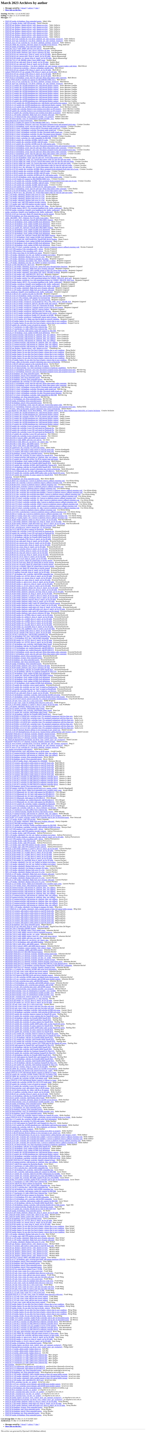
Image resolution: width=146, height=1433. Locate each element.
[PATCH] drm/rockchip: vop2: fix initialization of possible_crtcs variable (30, 991)
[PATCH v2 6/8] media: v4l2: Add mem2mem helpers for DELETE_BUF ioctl (32, 276)
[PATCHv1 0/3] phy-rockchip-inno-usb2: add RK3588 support (27, 981)
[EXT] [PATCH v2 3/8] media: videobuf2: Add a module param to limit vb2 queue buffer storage (39, 909)
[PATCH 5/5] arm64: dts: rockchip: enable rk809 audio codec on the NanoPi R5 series (35, 473)
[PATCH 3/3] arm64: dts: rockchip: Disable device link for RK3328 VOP (30, 1209)
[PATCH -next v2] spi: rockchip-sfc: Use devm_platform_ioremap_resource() (32, 43)
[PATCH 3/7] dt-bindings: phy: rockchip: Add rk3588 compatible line (29, 574)
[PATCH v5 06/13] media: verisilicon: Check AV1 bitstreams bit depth (29, 305)
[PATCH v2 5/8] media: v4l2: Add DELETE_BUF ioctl (24, 274)
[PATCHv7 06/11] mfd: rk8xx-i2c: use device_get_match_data (27, 940)
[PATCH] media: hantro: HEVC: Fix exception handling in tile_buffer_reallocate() (34, 208)
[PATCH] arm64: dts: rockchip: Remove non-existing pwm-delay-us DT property (33, 109)
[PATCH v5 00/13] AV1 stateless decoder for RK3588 (24, 294)
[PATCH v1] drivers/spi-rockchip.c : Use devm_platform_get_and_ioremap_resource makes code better (41, 66)
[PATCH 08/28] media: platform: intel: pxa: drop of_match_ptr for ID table (31, 590)
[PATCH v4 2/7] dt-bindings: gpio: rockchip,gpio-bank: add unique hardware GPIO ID (35, 1259)
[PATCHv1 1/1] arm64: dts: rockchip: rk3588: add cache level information (31, 969)
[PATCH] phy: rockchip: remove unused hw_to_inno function (26, 998)
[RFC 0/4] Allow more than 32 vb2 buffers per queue (23, 253)
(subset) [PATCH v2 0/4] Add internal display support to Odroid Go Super (31, 1072)
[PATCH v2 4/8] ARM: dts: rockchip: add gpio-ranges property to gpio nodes (32, 1333)
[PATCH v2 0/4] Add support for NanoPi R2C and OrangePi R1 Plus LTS (30, 1057)
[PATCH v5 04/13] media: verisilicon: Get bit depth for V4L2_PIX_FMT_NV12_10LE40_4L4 (38, 301)
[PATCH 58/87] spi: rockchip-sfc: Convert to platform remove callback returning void (35, 481)
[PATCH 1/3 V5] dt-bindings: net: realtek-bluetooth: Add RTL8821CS (29, 648)
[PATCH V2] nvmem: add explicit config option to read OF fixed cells (29, 449)
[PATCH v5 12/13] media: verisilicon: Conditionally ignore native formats (31, 317)
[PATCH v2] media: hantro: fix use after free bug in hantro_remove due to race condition (36, 1310)
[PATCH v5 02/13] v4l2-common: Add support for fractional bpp (28, 298)
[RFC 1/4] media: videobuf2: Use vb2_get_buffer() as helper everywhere (30, 255)
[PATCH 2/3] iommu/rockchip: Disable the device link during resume (29, 812)
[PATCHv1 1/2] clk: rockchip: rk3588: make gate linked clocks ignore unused (32, 977)
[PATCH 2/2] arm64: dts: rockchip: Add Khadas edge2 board (26, 712)
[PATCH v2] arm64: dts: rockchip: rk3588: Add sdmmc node (26, 1078)
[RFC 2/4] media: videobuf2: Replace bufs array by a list (25, 194)
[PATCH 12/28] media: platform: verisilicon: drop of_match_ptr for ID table (31, 597)
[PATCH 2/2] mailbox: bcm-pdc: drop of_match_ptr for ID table (27, 572)
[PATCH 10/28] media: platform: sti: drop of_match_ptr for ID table (29, 594)
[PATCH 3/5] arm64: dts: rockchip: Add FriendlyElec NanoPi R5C (28, 1020)
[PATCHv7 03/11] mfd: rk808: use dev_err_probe (22, 934)
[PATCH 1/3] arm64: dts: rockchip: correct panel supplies (25, 685)
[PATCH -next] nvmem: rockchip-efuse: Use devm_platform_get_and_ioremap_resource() (36, 743)
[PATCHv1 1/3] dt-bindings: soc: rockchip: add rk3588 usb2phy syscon (30, 983)
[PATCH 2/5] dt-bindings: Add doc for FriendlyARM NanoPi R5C (28, 646)
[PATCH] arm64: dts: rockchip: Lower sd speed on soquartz (26, 325)
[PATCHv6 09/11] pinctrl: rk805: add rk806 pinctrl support (25, 438)
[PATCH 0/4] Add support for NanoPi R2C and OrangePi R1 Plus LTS (29, 1045)
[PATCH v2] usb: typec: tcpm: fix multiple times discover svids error (29, 703)
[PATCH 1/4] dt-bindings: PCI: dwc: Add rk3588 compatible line (28, 636)
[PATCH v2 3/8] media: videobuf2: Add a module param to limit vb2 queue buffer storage (36, 270)
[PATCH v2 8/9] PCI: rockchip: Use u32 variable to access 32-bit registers (31, 1325)
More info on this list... (13, 10)
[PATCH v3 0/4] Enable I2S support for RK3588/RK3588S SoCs (28, 179)
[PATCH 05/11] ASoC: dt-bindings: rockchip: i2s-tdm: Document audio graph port (34, 132)
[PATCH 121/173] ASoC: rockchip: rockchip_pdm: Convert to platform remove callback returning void (41, 502)
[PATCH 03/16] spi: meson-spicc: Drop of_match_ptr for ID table (28, 54)
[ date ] (36, 8)
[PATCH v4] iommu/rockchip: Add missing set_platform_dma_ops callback (31, 905)
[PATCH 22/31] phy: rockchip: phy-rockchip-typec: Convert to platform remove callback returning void (41, 496)
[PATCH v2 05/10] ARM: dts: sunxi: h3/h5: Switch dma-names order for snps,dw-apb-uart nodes (39, 165)
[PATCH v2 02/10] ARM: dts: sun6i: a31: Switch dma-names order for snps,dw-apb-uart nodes (38, 159)
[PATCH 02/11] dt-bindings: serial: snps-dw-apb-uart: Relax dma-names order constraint (36, 78)
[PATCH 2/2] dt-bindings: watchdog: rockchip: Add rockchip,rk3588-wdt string (33, 695)
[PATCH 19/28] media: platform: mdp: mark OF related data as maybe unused (32, 611)
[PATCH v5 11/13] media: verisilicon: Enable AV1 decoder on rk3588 (29, 315)
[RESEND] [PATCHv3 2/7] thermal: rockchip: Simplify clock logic (28, 956)
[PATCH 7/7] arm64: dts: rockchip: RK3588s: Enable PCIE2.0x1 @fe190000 (32, 1178)
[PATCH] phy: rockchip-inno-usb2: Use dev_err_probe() (25, 1392)
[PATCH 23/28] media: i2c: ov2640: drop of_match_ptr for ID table (28, 619)
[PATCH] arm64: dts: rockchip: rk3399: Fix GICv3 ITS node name (28, 1082)
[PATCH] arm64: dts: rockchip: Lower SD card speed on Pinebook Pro (30, 428)
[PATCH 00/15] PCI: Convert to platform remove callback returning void (30, 510)
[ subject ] (30, 8)
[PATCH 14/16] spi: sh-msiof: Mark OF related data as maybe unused (29, 564)
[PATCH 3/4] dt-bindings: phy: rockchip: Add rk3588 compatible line (29, 1189)
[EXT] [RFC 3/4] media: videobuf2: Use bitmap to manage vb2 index (29, 907)
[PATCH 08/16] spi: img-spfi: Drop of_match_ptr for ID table (26, 553)
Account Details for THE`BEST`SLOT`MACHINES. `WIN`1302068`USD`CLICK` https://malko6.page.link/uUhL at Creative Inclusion (52, 411)
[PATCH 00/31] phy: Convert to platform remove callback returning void (30, 488)
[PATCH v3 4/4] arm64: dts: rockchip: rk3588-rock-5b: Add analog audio (30, 187)
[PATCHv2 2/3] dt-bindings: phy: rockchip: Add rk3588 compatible (28, 1199)
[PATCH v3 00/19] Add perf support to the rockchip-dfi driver (26, 364)
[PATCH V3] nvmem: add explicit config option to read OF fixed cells (29, 451)
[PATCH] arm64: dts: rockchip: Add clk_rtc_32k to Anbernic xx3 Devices (31, 691)
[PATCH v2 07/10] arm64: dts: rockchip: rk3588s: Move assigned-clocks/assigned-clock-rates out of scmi (42, 169)
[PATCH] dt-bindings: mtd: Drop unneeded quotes (22, 377)
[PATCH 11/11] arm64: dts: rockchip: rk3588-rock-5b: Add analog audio (30, 144)
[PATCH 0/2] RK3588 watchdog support (19, 823)
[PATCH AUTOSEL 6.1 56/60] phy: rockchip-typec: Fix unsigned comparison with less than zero (39, 718)
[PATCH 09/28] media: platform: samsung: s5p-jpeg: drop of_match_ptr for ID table (34, 592)
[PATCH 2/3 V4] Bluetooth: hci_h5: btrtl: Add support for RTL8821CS (30, 471)
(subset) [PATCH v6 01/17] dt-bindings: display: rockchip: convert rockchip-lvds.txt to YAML (38, 1117)
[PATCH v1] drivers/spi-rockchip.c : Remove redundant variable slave (29, 68)
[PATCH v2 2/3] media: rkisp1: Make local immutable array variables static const (33, 790)
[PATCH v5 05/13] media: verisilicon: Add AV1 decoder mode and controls (31, 303)
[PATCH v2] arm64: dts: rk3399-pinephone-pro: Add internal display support (32, 85)
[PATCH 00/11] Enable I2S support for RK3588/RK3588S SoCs (27, 122)
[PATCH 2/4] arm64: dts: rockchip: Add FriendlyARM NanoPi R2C (29, 1049)
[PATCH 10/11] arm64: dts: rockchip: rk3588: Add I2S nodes (26, 142)
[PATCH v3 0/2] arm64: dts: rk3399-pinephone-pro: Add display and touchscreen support (36, 103)
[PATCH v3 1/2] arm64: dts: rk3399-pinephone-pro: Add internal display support (33, 105)
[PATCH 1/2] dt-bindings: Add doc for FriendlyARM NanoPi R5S (28, 463)
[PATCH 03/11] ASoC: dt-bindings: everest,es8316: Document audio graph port (33, 128)
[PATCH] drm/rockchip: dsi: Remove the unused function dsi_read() (29, 1070)
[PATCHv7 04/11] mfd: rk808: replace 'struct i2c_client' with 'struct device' (31, 936)
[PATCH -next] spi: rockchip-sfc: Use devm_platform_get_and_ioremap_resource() (34, 39)
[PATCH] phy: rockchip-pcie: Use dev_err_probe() (23, 1394)
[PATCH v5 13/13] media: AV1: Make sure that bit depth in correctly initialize (32, 319)
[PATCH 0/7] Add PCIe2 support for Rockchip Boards (24, 1164)
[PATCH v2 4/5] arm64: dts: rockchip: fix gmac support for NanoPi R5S (30, 1041)
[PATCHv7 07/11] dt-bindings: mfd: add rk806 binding (24, 942)
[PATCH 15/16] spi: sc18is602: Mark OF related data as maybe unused (30, 566)
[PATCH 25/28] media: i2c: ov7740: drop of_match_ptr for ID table (28, 623)
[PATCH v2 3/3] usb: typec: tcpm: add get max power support (26, 971)
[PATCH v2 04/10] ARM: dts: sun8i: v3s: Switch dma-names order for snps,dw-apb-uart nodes (38, 163)
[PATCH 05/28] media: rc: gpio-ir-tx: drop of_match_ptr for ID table (29, 584)
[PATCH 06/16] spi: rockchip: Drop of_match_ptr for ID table (26, 549)
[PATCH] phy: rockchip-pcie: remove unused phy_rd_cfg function (28, 527)
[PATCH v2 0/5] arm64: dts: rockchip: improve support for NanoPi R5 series (32, 1033)
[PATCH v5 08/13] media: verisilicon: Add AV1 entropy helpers (27, 309)
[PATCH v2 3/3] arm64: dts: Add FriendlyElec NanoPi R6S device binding (31, 239)
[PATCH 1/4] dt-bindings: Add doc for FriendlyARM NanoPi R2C (28, 714)
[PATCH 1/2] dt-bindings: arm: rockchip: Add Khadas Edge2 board (28, 644)
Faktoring (8, 477)
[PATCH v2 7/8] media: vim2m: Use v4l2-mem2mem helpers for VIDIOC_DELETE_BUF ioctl (38, 278)
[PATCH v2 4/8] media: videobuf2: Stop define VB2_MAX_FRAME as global (32, 272)
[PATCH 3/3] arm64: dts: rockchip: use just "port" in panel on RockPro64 (30, 689)
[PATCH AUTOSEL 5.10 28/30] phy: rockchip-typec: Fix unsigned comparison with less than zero (39, 722)
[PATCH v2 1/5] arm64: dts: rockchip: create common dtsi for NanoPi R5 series (33, 1035)
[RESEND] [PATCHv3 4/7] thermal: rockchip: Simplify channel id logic (30, 734)
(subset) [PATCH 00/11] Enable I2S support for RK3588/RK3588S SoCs (30, 80)
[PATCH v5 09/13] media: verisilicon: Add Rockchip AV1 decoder (28, 311)
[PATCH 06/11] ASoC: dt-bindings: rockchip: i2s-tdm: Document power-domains (33, 134)
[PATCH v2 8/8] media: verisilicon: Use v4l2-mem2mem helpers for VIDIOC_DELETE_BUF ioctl (39, 280)
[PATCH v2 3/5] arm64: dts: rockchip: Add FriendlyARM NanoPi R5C (30, 1039)
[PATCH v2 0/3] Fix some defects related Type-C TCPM (25, 1290)
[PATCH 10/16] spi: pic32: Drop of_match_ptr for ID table (25, 557)
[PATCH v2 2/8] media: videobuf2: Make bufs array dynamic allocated (30, 115)
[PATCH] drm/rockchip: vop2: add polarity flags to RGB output (27, 751)
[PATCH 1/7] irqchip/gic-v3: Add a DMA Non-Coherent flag (26, 327)
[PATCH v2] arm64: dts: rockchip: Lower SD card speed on (26, 434)
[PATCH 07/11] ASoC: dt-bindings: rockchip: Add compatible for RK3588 (31, 136)
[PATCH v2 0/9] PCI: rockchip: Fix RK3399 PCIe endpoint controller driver (31, 776)
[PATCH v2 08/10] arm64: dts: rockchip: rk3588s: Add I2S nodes (28, 171)
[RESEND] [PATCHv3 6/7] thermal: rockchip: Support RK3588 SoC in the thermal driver (36, 963)
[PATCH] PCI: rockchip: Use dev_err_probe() (21, 1382)
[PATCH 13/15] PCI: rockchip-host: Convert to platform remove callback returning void (36, 512)
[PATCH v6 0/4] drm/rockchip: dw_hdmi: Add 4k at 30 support (27, 366)
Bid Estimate (10, 1364)
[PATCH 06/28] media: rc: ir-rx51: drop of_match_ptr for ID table (28, 586)
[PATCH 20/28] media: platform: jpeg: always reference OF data (27, 50)
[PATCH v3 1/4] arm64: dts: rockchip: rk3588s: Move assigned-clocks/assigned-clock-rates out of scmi (41, 181)
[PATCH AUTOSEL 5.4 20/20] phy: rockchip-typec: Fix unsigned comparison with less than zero (39, 724)
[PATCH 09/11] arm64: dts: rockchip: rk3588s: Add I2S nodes (27, 140)
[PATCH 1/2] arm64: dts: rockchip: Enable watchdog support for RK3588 (31, 825)
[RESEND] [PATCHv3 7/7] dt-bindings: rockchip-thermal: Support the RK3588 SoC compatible (38, 965)
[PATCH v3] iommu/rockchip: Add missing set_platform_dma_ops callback (31, 346)
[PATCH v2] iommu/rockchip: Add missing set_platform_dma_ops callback (31, 342)
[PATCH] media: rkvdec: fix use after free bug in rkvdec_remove (28, 1308)
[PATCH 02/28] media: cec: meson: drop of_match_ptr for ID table (28, 58)
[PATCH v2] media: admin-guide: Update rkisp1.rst (23, 1353)
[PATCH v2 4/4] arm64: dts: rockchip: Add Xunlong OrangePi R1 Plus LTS (31, 1065)
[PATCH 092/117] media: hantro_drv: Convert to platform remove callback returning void (36, 518)
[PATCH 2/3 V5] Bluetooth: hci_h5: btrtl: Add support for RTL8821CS (30, 802)
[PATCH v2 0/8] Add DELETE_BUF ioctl (20, 265)
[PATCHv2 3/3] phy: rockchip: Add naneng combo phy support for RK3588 (31, 1201)
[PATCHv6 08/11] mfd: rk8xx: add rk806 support (22, 444)
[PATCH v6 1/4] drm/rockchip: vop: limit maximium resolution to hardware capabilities (35, 368)
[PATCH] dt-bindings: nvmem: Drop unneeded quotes (24, 379)
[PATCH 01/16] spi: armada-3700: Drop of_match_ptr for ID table (28, 70)
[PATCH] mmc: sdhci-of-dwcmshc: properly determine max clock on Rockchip (32, 362)
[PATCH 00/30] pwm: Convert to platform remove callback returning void (31, 484)
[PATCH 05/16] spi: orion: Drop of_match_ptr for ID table (25, 547)
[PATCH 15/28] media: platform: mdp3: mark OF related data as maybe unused (32, 603)
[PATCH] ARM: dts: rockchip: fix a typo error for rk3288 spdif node (29, 1076)
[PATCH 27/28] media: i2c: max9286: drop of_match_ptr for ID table (29, 627)
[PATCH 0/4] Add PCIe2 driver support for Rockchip (23, 1183)
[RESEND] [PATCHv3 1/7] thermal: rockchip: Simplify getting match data (31, 738)
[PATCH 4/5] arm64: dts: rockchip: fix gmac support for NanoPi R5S (29, 455)
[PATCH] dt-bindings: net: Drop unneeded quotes (22, 216)
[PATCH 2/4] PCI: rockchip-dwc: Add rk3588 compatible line (26, 634)
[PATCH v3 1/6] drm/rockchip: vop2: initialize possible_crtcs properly (29, 117)
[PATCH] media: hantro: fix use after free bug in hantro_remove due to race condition (35, 350)
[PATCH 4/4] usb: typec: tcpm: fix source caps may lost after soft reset (29, 1006)
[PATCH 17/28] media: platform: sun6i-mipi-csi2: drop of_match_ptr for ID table (33, 521)
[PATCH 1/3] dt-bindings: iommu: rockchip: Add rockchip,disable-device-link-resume (35, 697)
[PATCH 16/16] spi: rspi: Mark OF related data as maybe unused (27, 568)
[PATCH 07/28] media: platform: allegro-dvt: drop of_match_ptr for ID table (32, 588)
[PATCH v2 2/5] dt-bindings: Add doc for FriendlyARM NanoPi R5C (29, 1037)
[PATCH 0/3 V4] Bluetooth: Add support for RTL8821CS (25, 1366)
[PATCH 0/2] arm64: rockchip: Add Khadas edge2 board (25, 708)
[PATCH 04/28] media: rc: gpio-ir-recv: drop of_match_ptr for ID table (30, 582)
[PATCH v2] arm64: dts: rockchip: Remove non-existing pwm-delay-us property (33, 113)
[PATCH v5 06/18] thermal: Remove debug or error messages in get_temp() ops (33, 730)
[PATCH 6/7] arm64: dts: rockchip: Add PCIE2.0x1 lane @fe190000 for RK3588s (33, 1176)
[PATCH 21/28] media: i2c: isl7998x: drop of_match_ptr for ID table (29, 615)
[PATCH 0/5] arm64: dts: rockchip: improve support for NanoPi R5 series (30, 1014)
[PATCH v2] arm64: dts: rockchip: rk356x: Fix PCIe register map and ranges (32, 416)
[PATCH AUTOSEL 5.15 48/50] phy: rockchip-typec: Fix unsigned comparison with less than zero (39, 720)
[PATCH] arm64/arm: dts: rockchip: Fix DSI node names (25, 381)
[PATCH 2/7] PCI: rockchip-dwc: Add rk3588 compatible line (26, 1168)
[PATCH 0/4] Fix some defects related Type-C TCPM (24, 1269)
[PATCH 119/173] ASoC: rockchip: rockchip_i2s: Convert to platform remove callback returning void (40, 498)
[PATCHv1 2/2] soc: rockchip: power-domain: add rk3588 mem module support (33, 979)
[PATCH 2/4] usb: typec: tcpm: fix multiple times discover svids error (29, 1273)
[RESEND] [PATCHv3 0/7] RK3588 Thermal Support (24, 952)
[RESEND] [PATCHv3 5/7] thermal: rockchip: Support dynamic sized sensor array (34, 961)
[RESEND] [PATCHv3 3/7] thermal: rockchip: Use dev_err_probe (28, 958)
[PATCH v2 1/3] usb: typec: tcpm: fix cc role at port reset (25, 1292)
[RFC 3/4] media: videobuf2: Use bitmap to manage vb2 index (27, 259)
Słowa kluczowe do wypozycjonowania (19, 120)
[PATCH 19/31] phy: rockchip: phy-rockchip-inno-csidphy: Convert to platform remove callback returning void (44, 490)
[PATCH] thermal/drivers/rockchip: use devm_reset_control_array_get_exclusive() (34, 1347)
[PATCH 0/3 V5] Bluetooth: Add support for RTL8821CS (25, 798)
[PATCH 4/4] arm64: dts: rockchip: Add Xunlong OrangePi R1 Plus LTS (30, 1053)
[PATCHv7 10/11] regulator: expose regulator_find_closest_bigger (28, 948)
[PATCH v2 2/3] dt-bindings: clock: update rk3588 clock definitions (29, 237)
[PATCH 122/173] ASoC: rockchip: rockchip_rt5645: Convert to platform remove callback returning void (42, 504)
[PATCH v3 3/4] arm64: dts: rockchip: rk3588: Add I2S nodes (26, 185)
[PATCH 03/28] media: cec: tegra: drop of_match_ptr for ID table (28, 580)
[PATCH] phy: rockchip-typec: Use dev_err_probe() (23, 1396)
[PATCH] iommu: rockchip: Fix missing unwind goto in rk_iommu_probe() (31, 788)
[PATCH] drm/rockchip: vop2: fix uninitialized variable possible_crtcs (29, 119)
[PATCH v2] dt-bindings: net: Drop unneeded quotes (23, 399)
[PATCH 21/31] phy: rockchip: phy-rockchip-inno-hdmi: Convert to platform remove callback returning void (43, 494)
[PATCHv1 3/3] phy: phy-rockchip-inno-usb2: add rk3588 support (28, 987)
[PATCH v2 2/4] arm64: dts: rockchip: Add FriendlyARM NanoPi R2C (30, 1061)
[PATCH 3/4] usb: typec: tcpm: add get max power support (25, 1275)
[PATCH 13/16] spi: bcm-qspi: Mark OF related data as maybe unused (29, 214)
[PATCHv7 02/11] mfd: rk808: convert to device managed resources (29, 932)
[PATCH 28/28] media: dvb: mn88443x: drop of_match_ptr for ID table (30, 629)
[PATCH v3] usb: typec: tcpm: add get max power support (25, 1302)
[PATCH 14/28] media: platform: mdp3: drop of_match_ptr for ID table (30, 601)
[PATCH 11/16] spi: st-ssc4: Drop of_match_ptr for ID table (26, 558)
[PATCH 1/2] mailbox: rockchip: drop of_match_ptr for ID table (27, 570)
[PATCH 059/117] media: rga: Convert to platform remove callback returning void (33, 514)
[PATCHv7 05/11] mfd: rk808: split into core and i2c (23, 48)
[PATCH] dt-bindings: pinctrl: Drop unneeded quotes (23, 375)
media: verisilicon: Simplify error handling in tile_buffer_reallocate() (29, 212)
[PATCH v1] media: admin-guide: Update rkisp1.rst (23, 1349)
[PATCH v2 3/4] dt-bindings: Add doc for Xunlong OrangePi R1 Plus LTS (31, 671)
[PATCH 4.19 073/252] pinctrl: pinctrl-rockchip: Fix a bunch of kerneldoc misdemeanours (36, 699)
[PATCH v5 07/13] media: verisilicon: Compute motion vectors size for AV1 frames (34, 307)
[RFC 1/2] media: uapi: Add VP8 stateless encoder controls (25, 202)
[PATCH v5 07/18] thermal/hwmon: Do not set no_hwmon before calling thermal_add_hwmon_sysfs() (41, 732)
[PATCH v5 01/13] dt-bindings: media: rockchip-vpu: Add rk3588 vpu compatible (33, 296)
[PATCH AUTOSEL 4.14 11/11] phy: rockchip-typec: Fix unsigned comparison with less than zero (39, 728)
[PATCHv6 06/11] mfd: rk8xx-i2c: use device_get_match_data (27, 442)
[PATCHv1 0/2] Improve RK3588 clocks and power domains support (29, 975)
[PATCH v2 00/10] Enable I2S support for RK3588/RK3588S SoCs (28, 155)
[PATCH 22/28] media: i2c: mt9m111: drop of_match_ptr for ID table (29, 617)
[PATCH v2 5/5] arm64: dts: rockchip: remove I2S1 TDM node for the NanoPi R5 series (36, 1043)
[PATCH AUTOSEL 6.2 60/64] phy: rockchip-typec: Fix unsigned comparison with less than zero (39, 716)
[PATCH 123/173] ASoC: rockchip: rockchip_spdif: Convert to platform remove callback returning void (41, 506)
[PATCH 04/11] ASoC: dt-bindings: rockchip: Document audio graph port (31, 130)
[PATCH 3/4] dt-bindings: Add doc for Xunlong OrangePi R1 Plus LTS (30, 1051)
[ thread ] (23, 8)
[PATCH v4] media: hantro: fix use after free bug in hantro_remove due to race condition (36, 321)
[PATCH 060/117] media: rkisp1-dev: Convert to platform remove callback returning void (36, 516)
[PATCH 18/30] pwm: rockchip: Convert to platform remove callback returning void (34, 486)
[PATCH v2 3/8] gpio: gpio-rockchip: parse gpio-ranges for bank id (28, 1331)
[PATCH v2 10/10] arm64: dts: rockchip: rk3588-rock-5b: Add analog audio (31, 175)
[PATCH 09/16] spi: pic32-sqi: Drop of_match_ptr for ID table (27, 555)
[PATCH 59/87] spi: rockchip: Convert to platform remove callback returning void (33, 483)
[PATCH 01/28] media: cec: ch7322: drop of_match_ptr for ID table (28, 576)
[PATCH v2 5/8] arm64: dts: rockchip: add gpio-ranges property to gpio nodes (32, 1335)
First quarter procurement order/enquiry (19, 749)
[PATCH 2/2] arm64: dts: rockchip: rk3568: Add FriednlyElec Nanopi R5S (31, 465)
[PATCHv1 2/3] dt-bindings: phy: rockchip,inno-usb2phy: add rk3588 (29, 985)
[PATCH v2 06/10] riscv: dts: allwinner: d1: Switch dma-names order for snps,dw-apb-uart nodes (39, 167)
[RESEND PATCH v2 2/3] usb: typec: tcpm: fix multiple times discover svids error (34, 1294)
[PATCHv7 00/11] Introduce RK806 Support (20, 928)
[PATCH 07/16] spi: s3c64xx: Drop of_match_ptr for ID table (26, 551)
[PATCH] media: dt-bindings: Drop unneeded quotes (23, 21)
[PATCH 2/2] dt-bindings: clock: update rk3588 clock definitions (27, 222)
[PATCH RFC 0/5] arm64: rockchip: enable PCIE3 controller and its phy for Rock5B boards (37, 817)
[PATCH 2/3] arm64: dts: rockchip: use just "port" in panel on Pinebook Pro (31, 687)
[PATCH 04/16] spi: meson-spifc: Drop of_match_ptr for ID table (28, 56)
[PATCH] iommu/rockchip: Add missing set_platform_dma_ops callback (30, 335)
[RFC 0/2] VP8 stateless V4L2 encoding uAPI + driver (24, 249)
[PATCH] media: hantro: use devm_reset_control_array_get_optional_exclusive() (33, 1345)
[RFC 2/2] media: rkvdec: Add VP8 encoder (20, 23)
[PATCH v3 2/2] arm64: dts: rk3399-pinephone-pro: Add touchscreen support (32, 107)
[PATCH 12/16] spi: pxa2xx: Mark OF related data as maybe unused (29, 560)
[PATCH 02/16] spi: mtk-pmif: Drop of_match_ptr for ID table (27, 62)
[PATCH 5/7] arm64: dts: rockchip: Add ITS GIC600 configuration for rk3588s (32, 1174)
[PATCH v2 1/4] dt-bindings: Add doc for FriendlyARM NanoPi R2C (29, 669)
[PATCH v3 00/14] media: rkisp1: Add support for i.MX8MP (26, 761)
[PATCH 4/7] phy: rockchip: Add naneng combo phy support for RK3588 (30, 331)
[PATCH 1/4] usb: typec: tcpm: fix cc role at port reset (24, 701)
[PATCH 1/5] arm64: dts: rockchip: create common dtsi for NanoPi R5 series (32, 1016)
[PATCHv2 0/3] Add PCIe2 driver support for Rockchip (24, 529)
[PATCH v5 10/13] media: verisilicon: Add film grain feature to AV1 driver (31, 313)
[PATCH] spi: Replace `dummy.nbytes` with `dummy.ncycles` (26, 25)
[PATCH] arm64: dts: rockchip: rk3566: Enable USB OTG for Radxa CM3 (31, 1074)
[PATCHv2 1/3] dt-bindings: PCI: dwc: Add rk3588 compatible (27, 638)
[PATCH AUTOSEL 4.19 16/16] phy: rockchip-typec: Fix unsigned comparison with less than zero (39, 726)
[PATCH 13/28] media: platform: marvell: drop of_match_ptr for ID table (30, 599)
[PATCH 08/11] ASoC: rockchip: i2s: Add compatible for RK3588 (28, 138)
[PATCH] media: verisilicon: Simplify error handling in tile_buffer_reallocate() (32, 210)
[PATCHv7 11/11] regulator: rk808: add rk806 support (24, 950)
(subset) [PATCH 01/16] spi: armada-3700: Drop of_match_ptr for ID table (31, 72)
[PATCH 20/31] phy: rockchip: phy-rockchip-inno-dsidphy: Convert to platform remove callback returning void (44, 492)
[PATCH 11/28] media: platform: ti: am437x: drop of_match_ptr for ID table (31, 595)
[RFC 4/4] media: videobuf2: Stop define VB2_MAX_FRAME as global (30, 261)
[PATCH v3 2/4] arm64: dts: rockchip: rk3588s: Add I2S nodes (27, 183)
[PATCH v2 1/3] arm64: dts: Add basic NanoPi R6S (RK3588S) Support (30, 235)
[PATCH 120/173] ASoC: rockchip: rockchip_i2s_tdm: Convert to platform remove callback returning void (42, 247)
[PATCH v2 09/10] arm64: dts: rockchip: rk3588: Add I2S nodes (27, 173)
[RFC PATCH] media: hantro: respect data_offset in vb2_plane (27, 206)
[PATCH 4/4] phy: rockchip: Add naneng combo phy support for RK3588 (30, 1191)
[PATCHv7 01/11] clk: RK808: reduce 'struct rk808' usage (25, 60)
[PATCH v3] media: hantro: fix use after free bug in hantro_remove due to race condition (36, 323)
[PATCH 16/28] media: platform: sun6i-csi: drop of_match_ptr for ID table (31, 520)
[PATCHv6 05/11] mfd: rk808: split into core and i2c (23, 440)
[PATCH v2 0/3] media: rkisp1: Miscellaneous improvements (26, 886)
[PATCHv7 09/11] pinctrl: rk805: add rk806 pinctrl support (25, 946)
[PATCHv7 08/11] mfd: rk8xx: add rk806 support (22, 446)
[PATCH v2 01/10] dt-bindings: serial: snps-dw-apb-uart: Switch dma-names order (34, 157)
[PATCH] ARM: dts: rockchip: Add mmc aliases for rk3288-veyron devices (31, 45)
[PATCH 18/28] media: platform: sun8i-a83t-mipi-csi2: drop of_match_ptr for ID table (35, 523)
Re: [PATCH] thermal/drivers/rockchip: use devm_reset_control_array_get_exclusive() (35, 740)
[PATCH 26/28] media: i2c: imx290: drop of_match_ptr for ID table (28, 625)
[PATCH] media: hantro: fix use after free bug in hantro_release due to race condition (34, 352)
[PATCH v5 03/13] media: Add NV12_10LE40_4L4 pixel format (28, 300)
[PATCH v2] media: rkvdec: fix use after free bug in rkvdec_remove (29, 1316)
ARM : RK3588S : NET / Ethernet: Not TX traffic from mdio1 (27, 218)
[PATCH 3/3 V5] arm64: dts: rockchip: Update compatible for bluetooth (30, 804)
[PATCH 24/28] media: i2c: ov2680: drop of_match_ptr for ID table (28, 621)
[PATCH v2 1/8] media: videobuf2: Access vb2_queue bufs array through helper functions (36, 266)
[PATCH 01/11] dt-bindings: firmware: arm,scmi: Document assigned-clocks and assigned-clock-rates (40, 124)
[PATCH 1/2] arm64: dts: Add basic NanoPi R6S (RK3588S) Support (29, 220)
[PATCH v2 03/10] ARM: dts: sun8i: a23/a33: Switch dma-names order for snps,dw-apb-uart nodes (39, 161)
